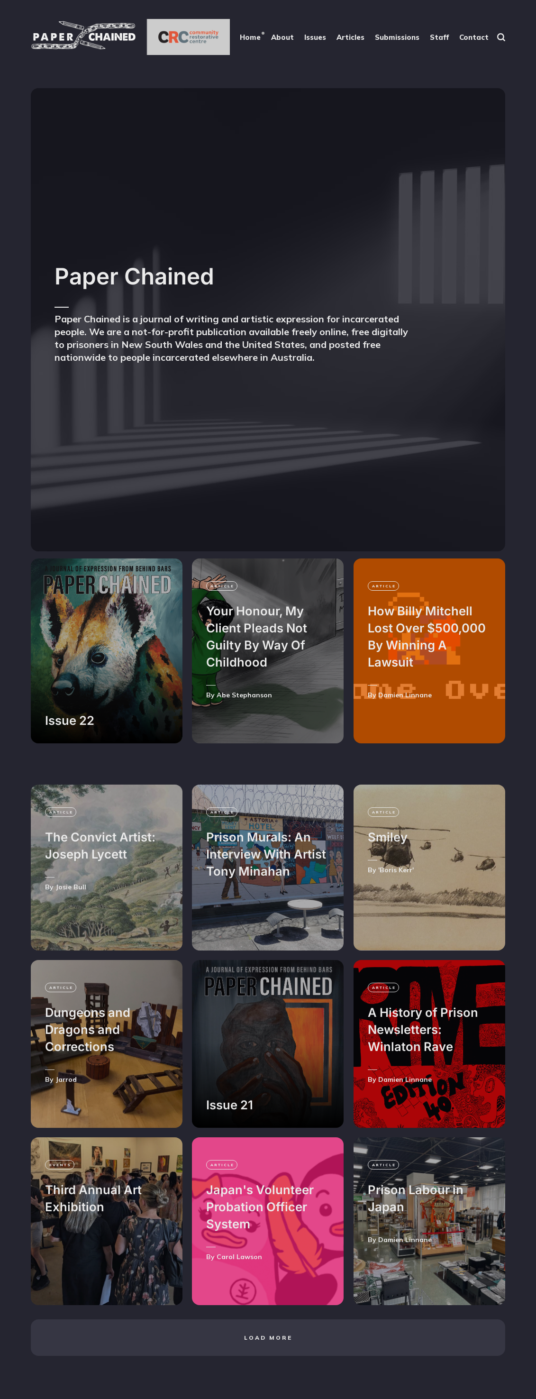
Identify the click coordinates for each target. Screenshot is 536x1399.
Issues (315, 37)
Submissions (397, 37)
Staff (439, 37)
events (60, 1189)
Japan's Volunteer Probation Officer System (260, 1231)
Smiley (388, 862)
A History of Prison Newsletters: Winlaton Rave (423, 1054)
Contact (474, 37)
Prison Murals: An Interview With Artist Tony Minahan (266, 879)
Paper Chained (134, 276)
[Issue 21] (268, 1068)
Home (250, 37)
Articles (350, 37)
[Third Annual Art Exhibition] (106, 1246)
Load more (268, 1362)
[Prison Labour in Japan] (429, 1246)
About (282, 37)
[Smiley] (429, 892)
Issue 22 (69, 720)
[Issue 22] (106, 650)
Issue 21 (229, 1129)
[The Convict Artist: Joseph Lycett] (106, 892)
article (222, 586)
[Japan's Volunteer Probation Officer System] (268, 1246)
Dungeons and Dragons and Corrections (87, 1054)
